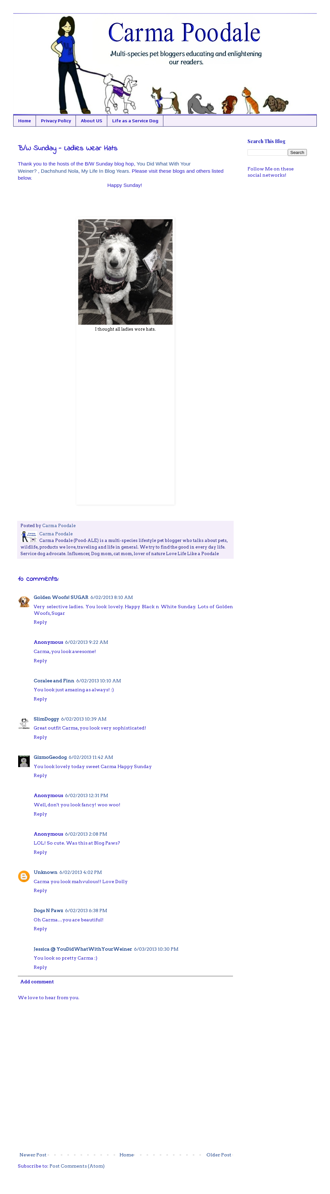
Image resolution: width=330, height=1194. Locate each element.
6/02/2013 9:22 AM (86, 642)
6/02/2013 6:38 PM (86, 910)
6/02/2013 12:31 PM (86, 795)
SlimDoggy (46, 719)
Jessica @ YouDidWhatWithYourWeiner (83, 949)
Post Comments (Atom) (77, 1166)
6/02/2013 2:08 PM (86, 834)
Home (24, 120)
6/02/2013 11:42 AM (91, 757)
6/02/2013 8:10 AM (111, 597)
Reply (40, 622)
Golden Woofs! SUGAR (61, 597)
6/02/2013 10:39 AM (84, 719)
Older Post (219, 1154)
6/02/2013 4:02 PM (80, 872)
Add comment (37, 981)
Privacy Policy (56, 120)
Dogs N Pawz (48, 910)
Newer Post (33, 1154)
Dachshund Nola (60, 171)
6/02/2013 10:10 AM (98, 680)
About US (91, 120)
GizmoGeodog (50, 757)
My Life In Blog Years (105, 171)
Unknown (45, 872)
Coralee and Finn (54, 680)
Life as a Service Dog (135, 120)
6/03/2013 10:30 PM (156, 949)
